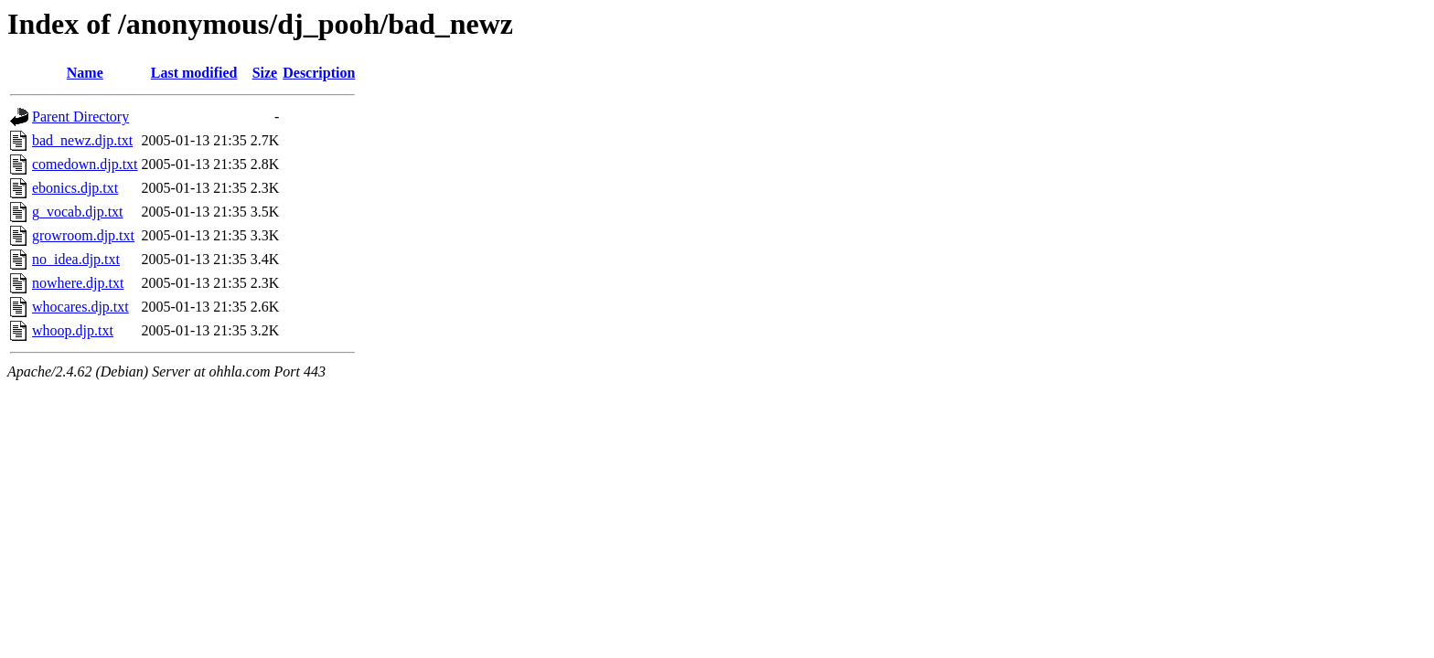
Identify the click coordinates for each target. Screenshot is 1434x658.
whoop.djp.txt (72, 330)
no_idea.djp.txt (76, 259)
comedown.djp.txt (85, 164)
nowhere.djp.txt (77, 283)
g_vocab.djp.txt (77, 211)
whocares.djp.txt (80, 306)
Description (319, 72)
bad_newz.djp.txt (82, 140)
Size (265, 72)
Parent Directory (80, 116)
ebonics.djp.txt (75, 188)
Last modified (194, 72)
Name (85, 72)
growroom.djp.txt (83, 235)
